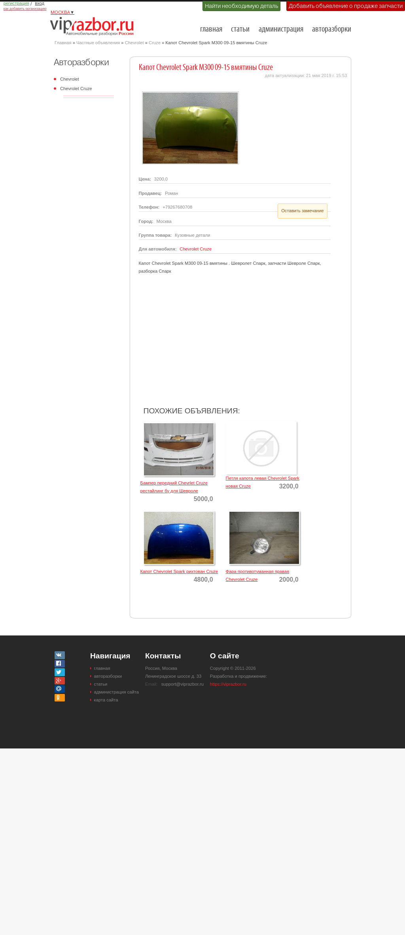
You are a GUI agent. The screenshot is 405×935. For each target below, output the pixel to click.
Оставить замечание (302, 210)
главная (211, 29)
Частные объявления (98, 42)
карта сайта (106, 699)
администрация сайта (116, 692)
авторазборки (331, 29)
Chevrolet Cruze (76, 88)
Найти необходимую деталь (241, 5)
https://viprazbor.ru (228, 684)
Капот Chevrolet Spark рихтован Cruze (179, 571)
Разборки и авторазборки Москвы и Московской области (94, 26)
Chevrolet (134, 42)
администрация (281, 29)
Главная (63, 42)
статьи (240, 29)
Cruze (155, 42)
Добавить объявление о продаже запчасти (346, 5)
